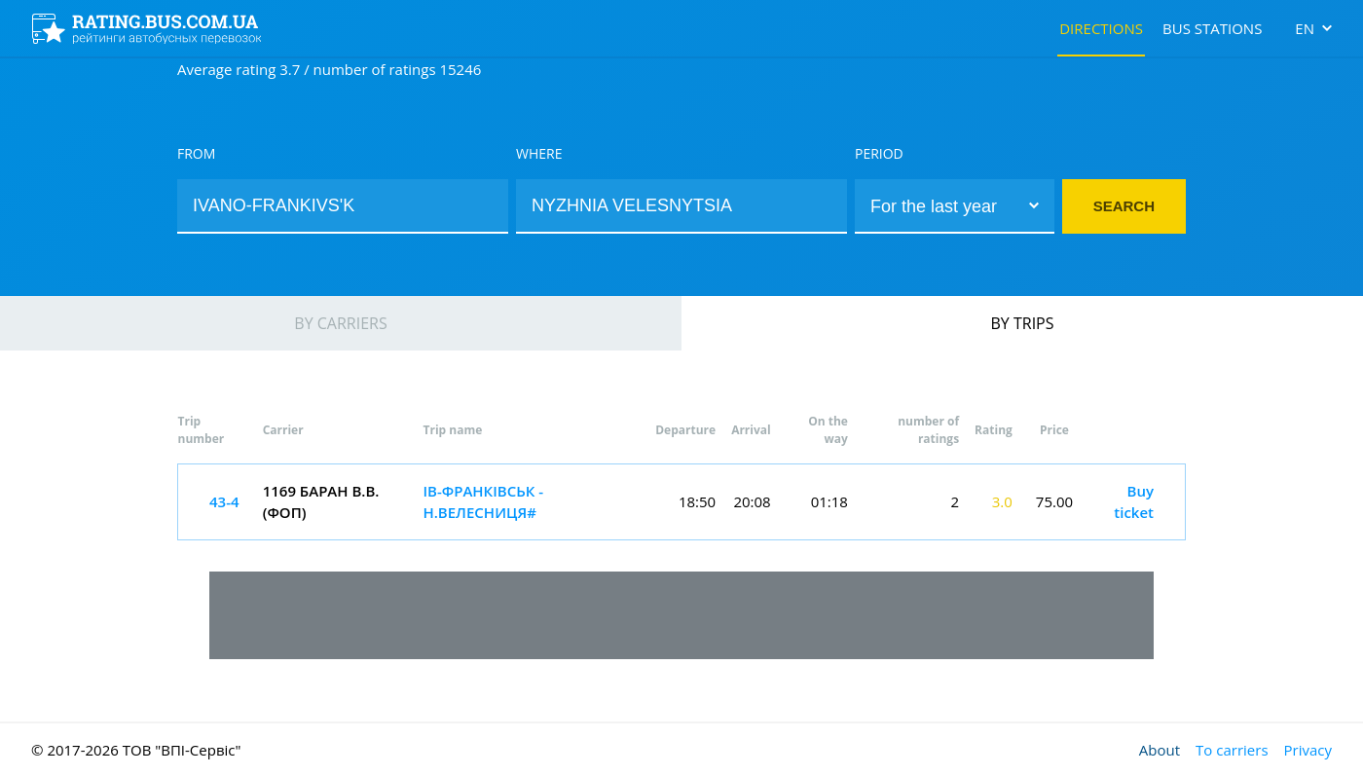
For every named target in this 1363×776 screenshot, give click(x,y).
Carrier (283, 430)
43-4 (224, 501)
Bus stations (1212, 28)
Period (879, 153)
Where (539, 153)
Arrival (751, 430)
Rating (994, 430)
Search (1124, 206)
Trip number (201, 430)
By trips (1022, 323)
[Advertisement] (681, 615)
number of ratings (928, 430)
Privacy (1308, 749)
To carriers (1232, 749)
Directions (1101, 28)
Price (1054, 430)
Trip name (452, 430)
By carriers (340, 323)
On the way (828, 430)
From (196, 153)
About (1159, 749)
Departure (685, 430)
